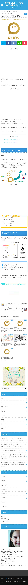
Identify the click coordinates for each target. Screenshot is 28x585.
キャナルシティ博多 (15, 284)
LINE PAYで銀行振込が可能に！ (12, 451)
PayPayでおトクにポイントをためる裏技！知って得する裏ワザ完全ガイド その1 (13, 439)
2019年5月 (4, 498)
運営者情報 (17, 578)
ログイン (3, 516)
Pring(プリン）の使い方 (10, 142)
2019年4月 (4, 502)
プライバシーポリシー (10, 578)
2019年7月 (4, 489)
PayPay (3, 411)
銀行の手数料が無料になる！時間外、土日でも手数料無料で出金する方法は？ (13, 445)
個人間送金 (23, 284)
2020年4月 (4, 480)
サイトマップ (23, 578)
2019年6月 (4, 493)
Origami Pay (4, 407)
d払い (2, 398)
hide (16, 136)
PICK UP (3, 415)
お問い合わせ (3, 578)
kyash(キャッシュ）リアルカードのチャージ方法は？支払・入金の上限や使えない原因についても (13, 456)
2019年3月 (4, 506)
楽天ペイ (3, 428)
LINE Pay (3, 402)
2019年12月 (4, 485)
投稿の (3, 518)
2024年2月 (4, 476)
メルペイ (3, 424)
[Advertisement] (14, 64)
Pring (3, 284)
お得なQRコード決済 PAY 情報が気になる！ (14, 5)
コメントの (5, 520)
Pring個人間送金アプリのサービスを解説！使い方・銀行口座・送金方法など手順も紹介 (13, 464)
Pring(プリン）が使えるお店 (12, 139)
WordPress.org (4, 521)
